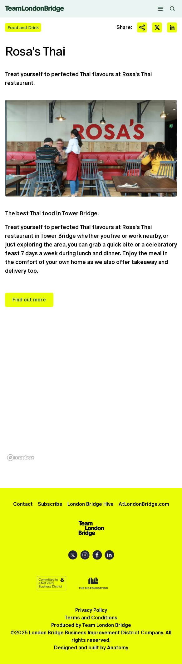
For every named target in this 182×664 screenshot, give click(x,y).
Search (172, 8)
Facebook (97, 555)
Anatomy (117, 648)
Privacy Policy (91, 610)
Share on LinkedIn (172, 27)
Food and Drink (23, 27)
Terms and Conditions (91, 618)
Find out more (29, 300)
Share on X (157, 27)
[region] (91, 397)
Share (142, 27)
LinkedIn (109, 555)
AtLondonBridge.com (144, 504)
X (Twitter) (73, 555)
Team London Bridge (34, 9)
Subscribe (50, 504)
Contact (23, 504)
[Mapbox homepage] (20, 457)
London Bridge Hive (90, 504)
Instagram (85, 555)
